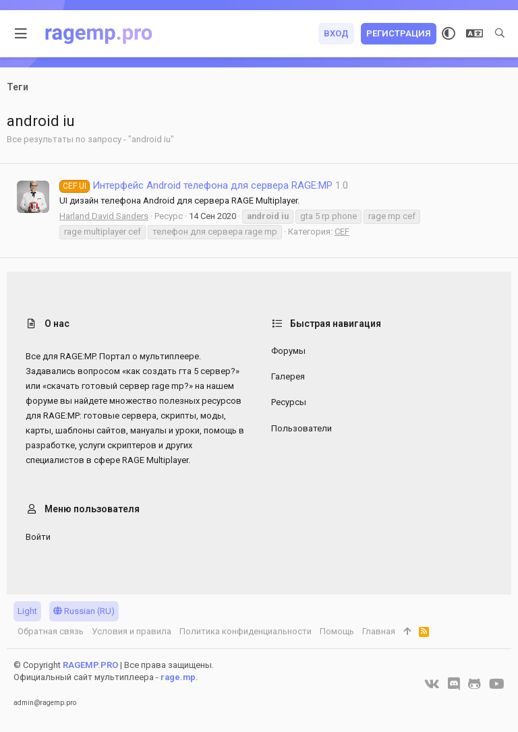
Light (27, 611)
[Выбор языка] (474, 33)
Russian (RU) (84, 611)
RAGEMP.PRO (90, 665)
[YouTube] (497, 684)
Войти (38, 537)
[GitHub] (474, 684)
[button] (21, 33)
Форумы (288, 351)
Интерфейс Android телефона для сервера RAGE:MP (196, 185)
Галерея (288, 376)
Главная (378, 631)
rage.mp (178, 677)
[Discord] (454, 684)
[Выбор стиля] (448, 33)
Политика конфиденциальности (245, 631)
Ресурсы (288, 402)
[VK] (432, 684)
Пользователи (301, 428)
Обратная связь (51, 631)
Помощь (337, 631)
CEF (342, 231)
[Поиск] (499, 34)
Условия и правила (131, 631)
